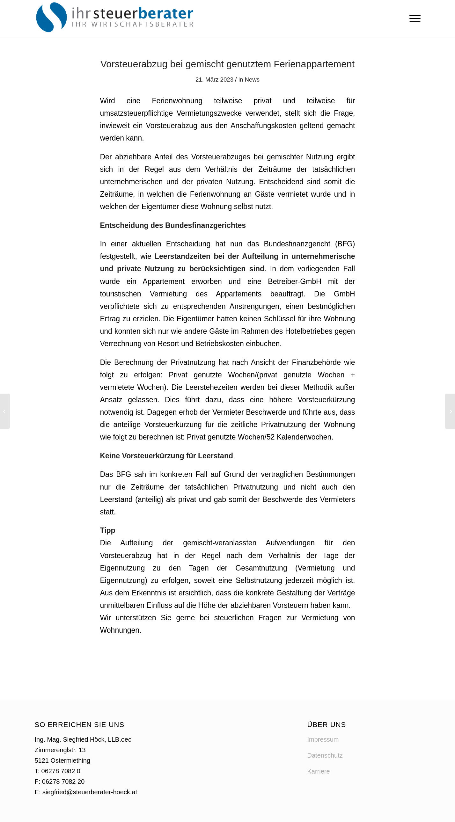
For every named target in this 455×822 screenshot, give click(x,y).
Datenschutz (325, 755)
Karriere (318, 771)
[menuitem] (413, 19)
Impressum (323, 739)
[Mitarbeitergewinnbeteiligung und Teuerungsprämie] (5, 411)
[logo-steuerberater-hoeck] (116, 19)
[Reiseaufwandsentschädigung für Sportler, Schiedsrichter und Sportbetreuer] (450, 411)
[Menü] (413, 19)
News (252, 79)
